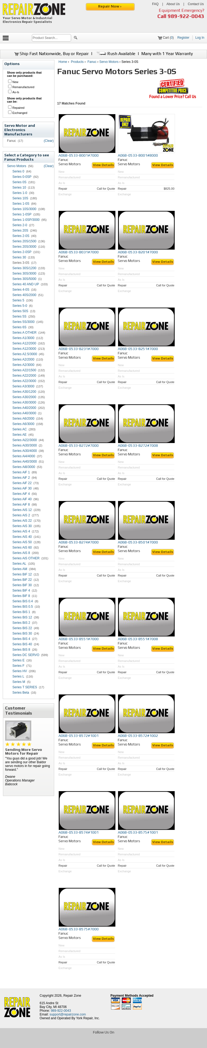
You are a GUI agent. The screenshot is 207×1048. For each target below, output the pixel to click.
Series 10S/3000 (24, 209)
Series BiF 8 (21, 596)
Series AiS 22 (22, 521)
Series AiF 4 (21, 494)
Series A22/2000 (24, 375)
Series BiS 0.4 (22, 601)
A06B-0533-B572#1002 (138, 735)
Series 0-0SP (22, 177)
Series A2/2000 (23, 359)
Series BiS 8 (21, 649)
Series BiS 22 (22, 628)
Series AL (19, 564)
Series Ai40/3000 (24, 461)
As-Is (15, 92)
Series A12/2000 (24, 343)
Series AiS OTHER (26, 558)
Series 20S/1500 (24, 241)
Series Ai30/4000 (24, 451)
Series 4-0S (20, 289)
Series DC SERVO (25, 655)
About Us (173, 4)
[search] (51, 38)
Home (62, 62)
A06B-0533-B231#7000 (78, 349)
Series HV (19, 671)
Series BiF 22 (22, 580)
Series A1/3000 (23, 338)
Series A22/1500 (24, 370)
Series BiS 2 (21, 623)
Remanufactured (23, 87)
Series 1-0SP (22, 214)
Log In (199, 37)
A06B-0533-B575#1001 (138, 832)
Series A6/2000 (23, 418)
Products (77, 62)
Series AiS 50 (22, 542)
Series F (18, 666)
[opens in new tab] (64, 1043)
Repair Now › (110, 6)
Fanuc (91, 62)
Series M (18, 682)
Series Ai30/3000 (24, 445)
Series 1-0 (19, 193)
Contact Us (196, 4)
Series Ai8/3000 (23, 467)
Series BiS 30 (22, 633)
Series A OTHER (24, 332)
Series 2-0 (19, 225)
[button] (75, 38)
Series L (18, 676)
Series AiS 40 (22, 537)
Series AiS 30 (22, 526)
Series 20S (20, 230)
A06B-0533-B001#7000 (78, 155)
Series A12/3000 (24, 349)
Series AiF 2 (21, 478)
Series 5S (19, 316)
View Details (103, 165)
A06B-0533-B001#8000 (138, 155)
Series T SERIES (24, 687)
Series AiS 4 (21, 531)
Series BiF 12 (22, 574)
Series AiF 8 (21, 504)
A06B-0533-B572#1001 (78, 735)
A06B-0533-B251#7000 (138, 349)
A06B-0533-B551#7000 (78, 639)
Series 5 (18, 300)
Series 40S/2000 (24, 295)
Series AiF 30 (22, 488)
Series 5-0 (19, 306)
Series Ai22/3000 (24, 440)
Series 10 (19, 187)
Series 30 (19, 257)
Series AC (19, 429)
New (15, 82)
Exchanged (19, 112)
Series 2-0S (20, 236)
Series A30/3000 (24, 402)
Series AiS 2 (21, 515)
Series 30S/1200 (24, 268)
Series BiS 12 (22, 617)
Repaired (18, 107)
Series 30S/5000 (24, 279)
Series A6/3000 (23, 424)
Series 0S (19, 182)
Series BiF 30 (22, 585)
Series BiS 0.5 (22, 606)
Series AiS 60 (22, 547)
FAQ (155, 4)
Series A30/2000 (24, 397)
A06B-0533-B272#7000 (78, 445)
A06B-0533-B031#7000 (78, 252)
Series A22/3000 (24, 381)
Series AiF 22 (22, 483)
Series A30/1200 (24, 392)
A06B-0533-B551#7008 (138, 639)
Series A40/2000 (24, 408)
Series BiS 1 (21, 612)
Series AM (19, 569)
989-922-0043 (186, 16)
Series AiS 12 (22, 510)
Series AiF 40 (22, 499)
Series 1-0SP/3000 (26, 220)
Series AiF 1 (21, 472)
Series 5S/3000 (23, 322)
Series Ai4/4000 (23, 456)
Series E (18, 660)
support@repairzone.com (68, 1014)
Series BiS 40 (22, 644)
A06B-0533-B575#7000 (78, 929)
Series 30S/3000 (24, 273)
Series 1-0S (20, 204)
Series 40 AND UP (25, 284)
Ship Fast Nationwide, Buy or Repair (51, 53)
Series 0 (18, 171)
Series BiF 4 (21, 590)
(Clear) (49, 141)
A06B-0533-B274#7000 (78, 542)
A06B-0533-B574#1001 (78, 832)
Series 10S (20, 198)
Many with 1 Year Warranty (167, 53)
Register (183, 37)
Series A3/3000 (23, 386)
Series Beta (20, 692)
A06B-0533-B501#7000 (138, 542)
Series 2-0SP (22, 252)
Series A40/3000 (24, 413)
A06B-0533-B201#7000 (138, 252)
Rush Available (115, 53)
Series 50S (20, 311)
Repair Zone (72, 995)
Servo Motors (16, 166)
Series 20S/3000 (24, 247)
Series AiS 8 (21, 553)
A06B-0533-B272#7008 (138, 445)
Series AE (19, 435)
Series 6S (19, 327)
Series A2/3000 (23, 365)
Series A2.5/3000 (24, 354)
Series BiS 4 (21, 639)
